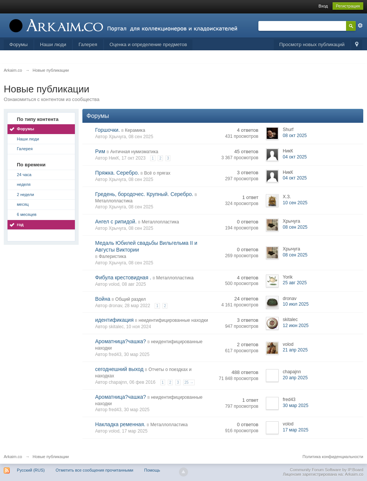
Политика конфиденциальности (333, 456)
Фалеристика (112, 256)
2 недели (25, 194)
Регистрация (348, 6)
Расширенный (360, 26)
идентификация (114, 320)
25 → (189, 382)
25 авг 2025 (295, 282)
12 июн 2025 (296, 325)
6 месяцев (26, 214)
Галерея (88, 44)
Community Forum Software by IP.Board (326, 469)
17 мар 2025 (295, 430)
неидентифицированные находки (173, 320)
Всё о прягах (157, 173)
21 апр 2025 (295, 350)
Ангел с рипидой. (116, 222)
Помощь (152, 470)
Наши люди (53, 44)
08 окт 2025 (295, 135)
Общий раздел (130, 299)
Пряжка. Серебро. (117, 173)
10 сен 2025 (295, 202)
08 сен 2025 (295, 227)
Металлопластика (114, 201)
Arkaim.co (13, 456)
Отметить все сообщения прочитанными (94, 470)
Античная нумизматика (134, 151)
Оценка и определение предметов (148, 44)
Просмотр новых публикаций (312, 44)
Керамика (135, 130)
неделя (24, 184)
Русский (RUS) (31, 470)
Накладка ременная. (120, 424)
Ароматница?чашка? (120, 341)
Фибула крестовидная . (123, 277)
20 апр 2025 (295, 377)
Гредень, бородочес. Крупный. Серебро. (144, 194)
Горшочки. (107, 130)
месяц (22, 204)
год (20, 224)
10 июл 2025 (296, 304)
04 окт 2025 (295, 157)
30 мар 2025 (295, 405)
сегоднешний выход (119, 369)
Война (102, 299)
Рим (100, 151)
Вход (323, 6)
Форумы (18, 44)
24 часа (24, 174)
